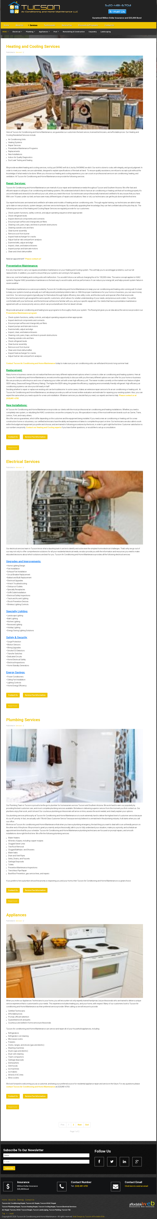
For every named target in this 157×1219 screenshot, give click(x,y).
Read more (12, 448)
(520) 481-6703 (81, 1186)
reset (11, 1214)
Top (3, 1214)
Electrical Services (23, 461)
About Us (12, 1200)
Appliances (16, 915)
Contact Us (29, 1200)
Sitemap (20, 1200)
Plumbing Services (23, 719)
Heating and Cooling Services (33, 46)
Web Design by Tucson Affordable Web (89, 1216)
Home (4, 1200)
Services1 (19, 52)
